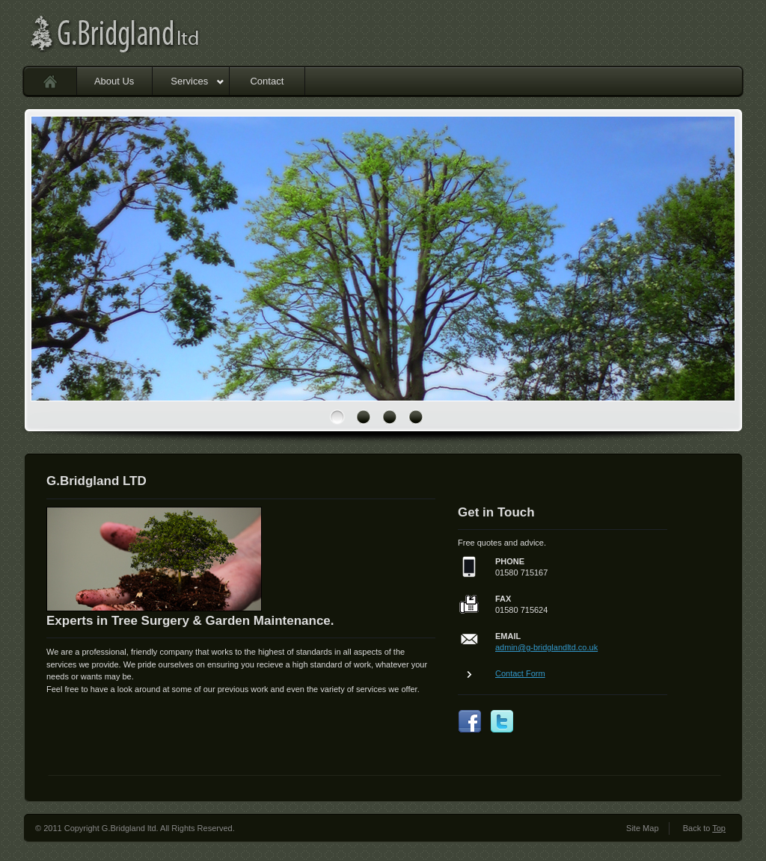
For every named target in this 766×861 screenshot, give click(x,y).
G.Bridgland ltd (155, 33)
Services (197, 81)
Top (719, 828)
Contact (267, 81)
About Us (114, 81)
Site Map (642, 828)
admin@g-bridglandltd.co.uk (546, 647)
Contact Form (520, 673)
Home (50, 81)
